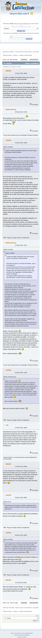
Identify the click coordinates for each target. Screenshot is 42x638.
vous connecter (23, 23)
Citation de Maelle (8, 147)
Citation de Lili (7, 501)
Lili (7, 425)
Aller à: (37, 615)
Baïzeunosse (11, 109)
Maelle (8, 71)
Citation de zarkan (8, 249)
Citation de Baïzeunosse (9, 376)
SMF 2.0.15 (14, 633)
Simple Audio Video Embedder (21, 635)
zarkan (8, 140)
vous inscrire (34, 23)
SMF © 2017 (20, 633)
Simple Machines (28, 633)
